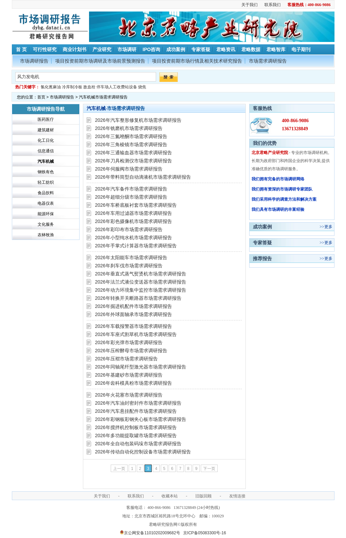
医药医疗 (46, 119)
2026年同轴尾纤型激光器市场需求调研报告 (140, 366)
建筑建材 (46, 130)
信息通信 (46, 151)
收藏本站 (169, 496)
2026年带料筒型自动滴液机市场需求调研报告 (143, 177)
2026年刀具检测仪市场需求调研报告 (133, 160)
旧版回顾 (203, 496)
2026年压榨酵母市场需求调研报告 (131, 350)
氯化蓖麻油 (51, 87)
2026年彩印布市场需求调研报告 (129, 229)
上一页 (119, 468)
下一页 (209, 468)
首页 (41, 97)
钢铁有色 (46, 172)
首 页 (21, 49)
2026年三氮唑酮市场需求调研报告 (131, 136)
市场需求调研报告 (268, 61)
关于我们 (249, 4)
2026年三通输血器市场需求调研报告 (133, 152)
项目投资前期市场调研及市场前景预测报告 (100, 61)
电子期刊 (300, 49)
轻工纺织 (46, 182)
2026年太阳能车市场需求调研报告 (131, 257)
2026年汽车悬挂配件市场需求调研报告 (136, 411)
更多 (328, 226)
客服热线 (262, 108)
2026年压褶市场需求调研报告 (126, 358)
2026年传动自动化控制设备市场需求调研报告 (143, 451)
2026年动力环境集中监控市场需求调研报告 (140, 290)
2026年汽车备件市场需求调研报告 (131, 189)
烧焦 (142, 87)
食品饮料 (46, 192)
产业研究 (101, 49)
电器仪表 (46, 203)
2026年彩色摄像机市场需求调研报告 (133, 221)
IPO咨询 (151, 49)
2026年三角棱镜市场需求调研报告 (131, 144)
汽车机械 (46, 161)
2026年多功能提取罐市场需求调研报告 (136, 435)
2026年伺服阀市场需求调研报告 (129, 169)
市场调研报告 (34, 61)
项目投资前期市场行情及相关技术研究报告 (197, 61)
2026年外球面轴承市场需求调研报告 (133, 314)
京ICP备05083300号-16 (204, 533)
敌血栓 (89, 87)
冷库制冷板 (72, 87)
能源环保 (46, 213)
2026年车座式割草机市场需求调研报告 (136, 334)
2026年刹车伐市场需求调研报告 (129, 265)
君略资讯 (225, 49)
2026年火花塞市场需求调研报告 (129, 395)
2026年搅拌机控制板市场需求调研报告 (136, 427)
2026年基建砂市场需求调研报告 (129, 375)
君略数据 (250, 49)
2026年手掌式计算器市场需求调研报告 (136, 245)
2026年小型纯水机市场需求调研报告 (133, 237)
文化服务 (46, 224)
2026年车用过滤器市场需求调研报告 (133, 213)
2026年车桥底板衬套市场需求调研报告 (136, 205)
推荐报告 (262, 258)
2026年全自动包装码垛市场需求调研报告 (138, 443)
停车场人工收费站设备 (116, 87)
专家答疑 (200, 49)
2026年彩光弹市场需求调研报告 (129, 342)
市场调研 (126, 49)
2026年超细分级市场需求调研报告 (131, 197)
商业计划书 (74, 49)
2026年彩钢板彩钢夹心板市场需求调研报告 (140, 419)
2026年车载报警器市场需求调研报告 (133, 326)
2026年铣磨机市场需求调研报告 (129, 128)
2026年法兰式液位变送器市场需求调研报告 (140, 282)
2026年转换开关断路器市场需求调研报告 (138, 298)
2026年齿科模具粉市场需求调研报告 (133, 383)
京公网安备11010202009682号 (150, 533)
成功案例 (175, 49)
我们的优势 (265, 143)
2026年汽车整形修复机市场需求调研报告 (138, 120)
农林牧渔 (46, 234)
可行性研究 (45, 49)
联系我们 (272, 4)
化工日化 (46, 140)
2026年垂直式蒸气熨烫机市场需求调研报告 (140, 273)
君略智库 (275, 49)
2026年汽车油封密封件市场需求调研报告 (138, 403)
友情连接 (237, 496)
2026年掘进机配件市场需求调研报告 (133, 306)
